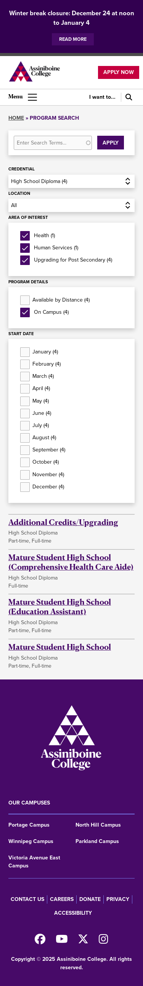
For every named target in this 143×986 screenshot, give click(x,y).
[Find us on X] (83, 941)
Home (16, 118)
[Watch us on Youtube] (62, 941)
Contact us (27, 899)
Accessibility (73, 913)
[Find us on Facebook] (40, 941)
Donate (90, 899)
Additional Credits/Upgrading (63, 522)
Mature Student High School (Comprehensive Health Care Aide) (70, 562)
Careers (62, 899)
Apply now (118, 72)
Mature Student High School (59, 647)
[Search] (128, 97)
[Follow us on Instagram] (103, 941)
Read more (73, 39)
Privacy (117, 899)
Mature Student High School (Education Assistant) (59, 606)
